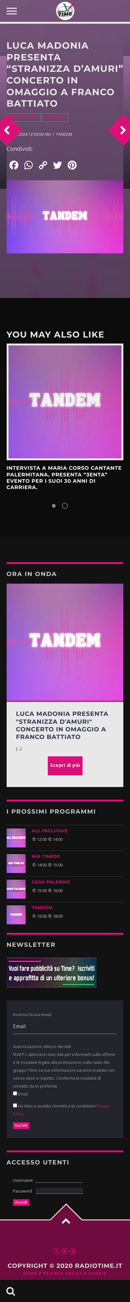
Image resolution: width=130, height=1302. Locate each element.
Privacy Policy (63, 1273)
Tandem (55, 117)
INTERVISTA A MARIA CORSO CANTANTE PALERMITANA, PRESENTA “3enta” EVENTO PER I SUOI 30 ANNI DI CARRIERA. (64, 478)
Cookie (97, 1273)
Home (30, 1273)
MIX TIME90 (46, 856)
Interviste (23, 117)
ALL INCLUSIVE (50, 831)
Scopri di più (65, 402)
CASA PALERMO (51, 882)
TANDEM (42, 907)
